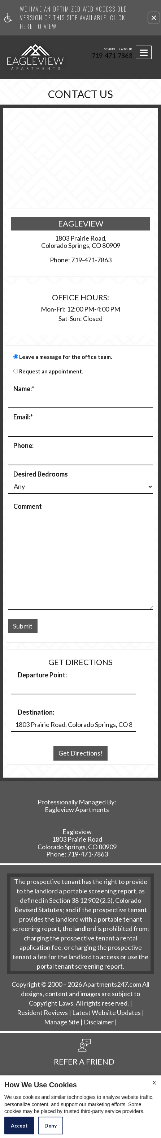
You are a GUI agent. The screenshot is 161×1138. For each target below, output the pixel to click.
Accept (19, 1125)
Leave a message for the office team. (65, 357)
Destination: (36, 712)
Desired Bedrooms (40, 474)
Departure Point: (42, 675)
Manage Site (61, 1022)
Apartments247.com (112, 984)
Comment (27, 506)
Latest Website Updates (106, 1012)
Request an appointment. (51, 371)
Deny (50, 1125)
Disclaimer (99, 1022)
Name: (23, 389)
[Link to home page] (19, 57)
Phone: (23, 445)
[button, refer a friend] (84, 1054)
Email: (23, 417)
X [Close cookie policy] (154, 1082)
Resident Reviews (42, 1012)
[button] (154, 18)
